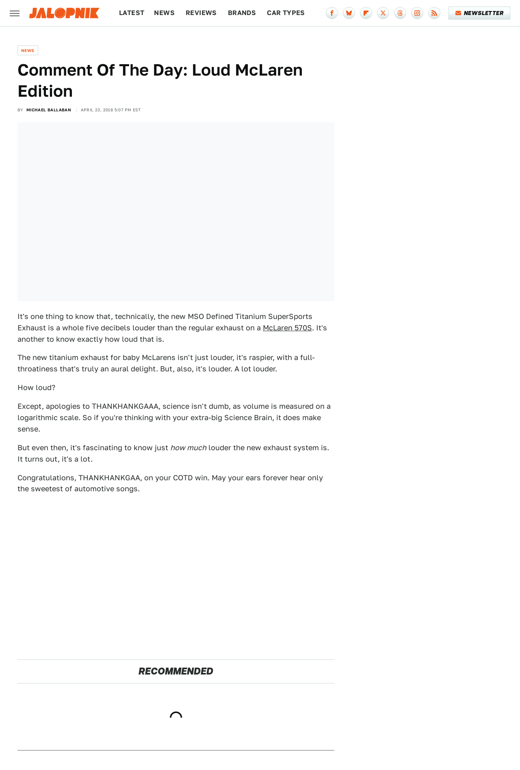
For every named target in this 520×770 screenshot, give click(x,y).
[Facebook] (332, 13)
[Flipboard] (366, 13)
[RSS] (434, 13)
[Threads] (400, 13)
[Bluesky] (349, 13)
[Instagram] (417, 13)
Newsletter (479, 13)
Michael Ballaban (48, 109)
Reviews (201, 13)
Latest (131, 13)
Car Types (286, 13)
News (164, 13)
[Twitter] (383, 13)
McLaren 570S (287, 327)
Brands (242, 13)
